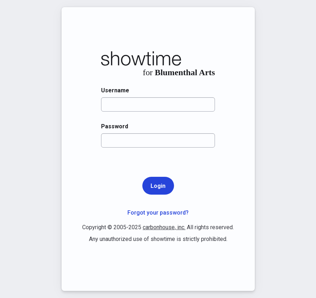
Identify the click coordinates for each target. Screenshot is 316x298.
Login (158, 186)
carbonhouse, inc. (164, 227)
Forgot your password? (158, 212)
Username (115, 90)
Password (114, 126)
